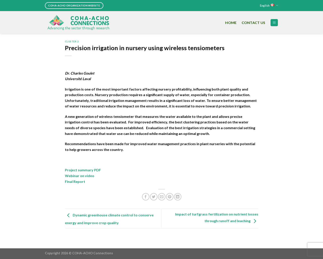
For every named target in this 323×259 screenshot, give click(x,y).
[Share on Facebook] (145, 196)
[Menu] (274, 22)
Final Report (75, 181)
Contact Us (253, 22)
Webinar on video (79, 176)
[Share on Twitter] (153, 196)
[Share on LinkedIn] (177, 196)
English (269, 5)
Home (231, 22)
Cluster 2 (72, 41)
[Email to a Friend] (161, 196)
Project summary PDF (83, 170)
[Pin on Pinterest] (169, 196)
